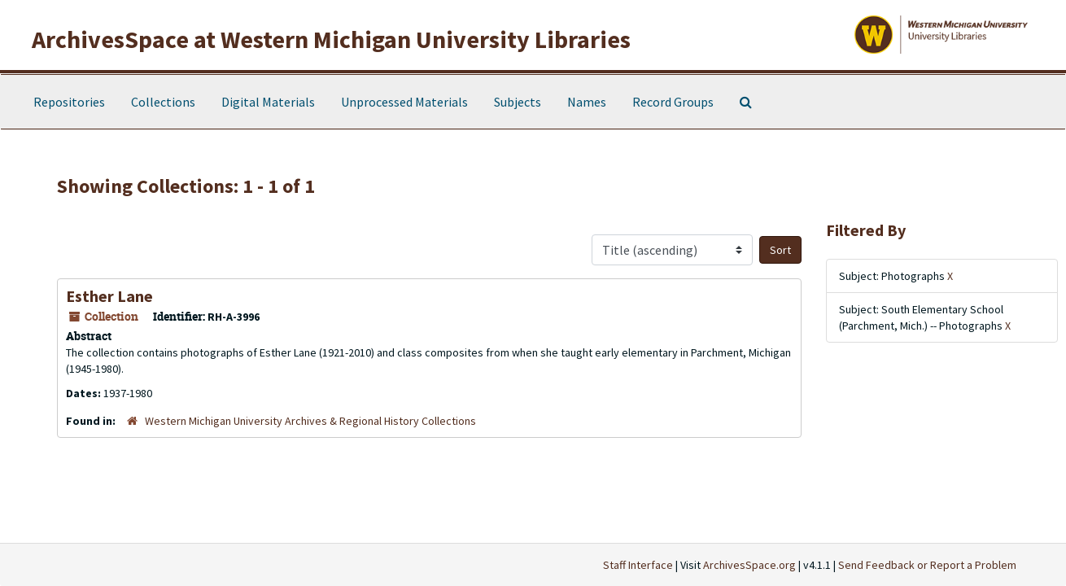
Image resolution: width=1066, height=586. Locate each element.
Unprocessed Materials (404, 102)
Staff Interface (638, 565)
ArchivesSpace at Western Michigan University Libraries (331, 39)
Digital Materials (268, 102)
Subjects (517, 102)
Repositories (69, 102)
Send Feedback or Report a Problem (927, 565)
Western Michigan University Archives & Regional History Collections (310, 420)
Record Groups (673, 102)
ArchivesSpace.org (749, 565)
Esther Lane (109, 296)
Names (586, 102)
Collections (163, 102)
